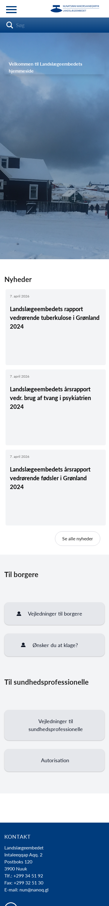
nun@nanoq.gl (34, 889)
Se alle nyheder (77, 538)
